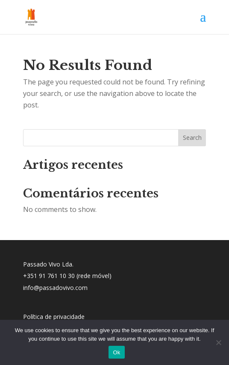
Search (192, 137)
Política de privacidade (54, 317)
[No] (218, 342)
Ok (116, 352)
